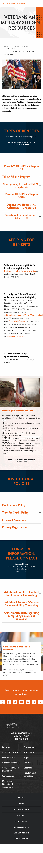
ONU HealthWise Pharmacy (10, 769)
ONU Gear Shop (10, 752)
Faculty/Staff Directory (30, 774)
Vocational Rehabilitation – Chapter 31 (23, 216)
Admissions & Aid (21, 46)
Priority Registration (21, 527)
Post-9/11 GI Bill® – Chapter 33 (22, 167)
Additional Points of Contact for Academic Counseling (22, 593)
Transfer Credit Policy (21, 512)
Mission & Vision (21, 809)
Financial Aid (13, 49)
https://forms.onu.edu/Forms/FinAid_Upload (24, 315)
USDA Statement (21, 833)
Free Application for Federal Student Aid (21, 461)
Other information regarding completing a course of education (22, 616)
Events (21, 798)
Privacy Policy (21, 821)
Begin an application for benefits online (20, 271)
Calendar (28, 767)
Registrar (28, 757)
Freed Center (8, 757)
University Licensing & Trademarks (7, 783)
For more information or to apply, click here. (21, 144)
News (21, 804)
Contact (21, 815)
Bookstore (29, 752)
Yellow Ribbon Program (21, 176)
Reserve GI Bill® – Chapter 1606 (23, 195)
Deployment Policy (21, 505)
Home (6, 46)
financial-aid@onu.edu (18, 321)
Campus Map (8, 775)
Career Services (9, 762)
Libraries (6, 747)
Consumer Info (21, 827)
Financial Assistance (21, 520)
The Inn (27, 762)
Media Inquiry (21, 839)
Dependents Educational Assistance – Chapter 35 (24, 206)
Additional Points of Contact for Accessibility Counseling (22, 604)
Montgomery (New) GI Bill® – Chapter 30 (22, 185)
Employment (30, 747)
